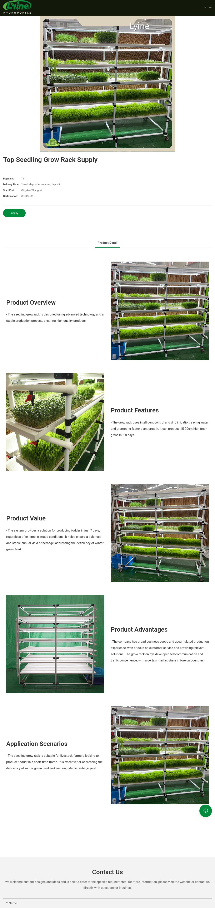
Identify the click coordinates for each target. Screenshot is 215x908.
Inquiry (14, 213)
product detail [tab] (108, 243)
